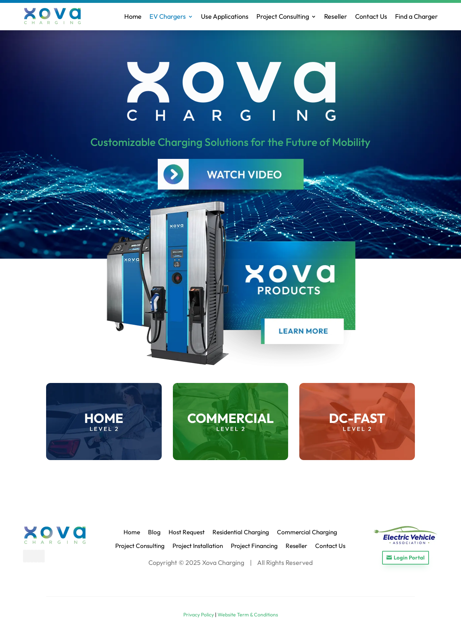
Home (133, 16)
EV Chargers (167, 16)
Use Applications (225, 16)
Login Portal (409, 557)
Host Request (187, 532)
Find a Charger (416, 16)
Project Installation (198, 545)
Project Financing (254, 545)
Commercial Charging (307, 532)
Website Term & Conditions (248, 614)
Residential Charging (240, 532)
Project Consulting (282, 16)
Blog (154, 532)
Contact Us (371, 16)
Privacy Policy (198, 614)
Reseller (335, 16)
